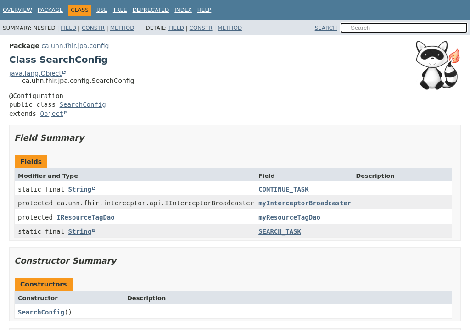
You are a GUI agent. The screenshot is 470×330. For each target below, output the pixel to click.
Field (68, 28)
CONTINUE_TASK (283, 189)
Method (122, 28)
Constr (93, 28)
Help (204, 10)
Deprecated (151, 10)
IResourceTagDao (85, 217)
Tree (120, 10)
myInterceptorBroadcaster (304, 203)
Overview (17, 10)
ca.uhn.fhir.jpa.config (75, 46)
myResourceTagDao (289, 217)
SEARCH (326, 28)
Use (101, 10)
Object (51, 113)
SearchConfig (83, 104)
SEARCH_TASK (279, 231)
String (80, 189)
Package (50, 10)
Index (183, 10)
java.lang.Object (35, 73)
